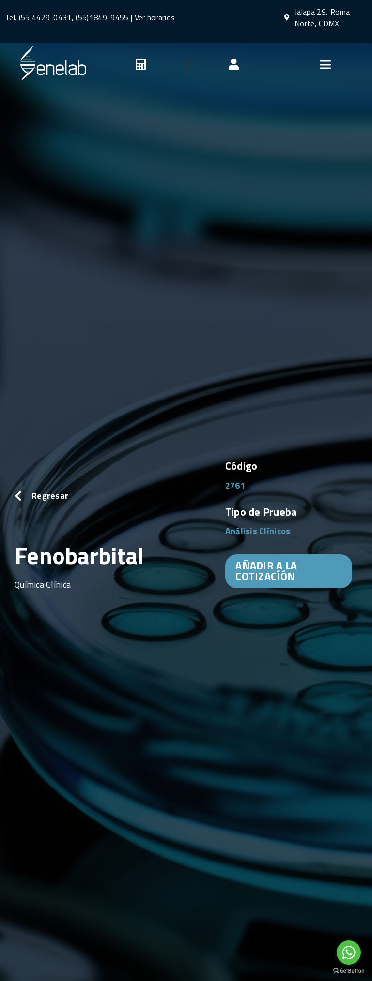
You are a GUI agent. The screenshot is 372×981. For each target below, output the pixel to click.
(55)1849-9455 (101, 17)
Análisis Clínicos (258, 530)
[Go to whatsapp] (349, 952)
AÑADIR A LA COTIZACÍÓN (266, 571)
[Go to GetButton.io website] (348, 971)
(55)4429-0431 (45, 17)
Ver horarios (155, 17)
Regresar (49, 495)
